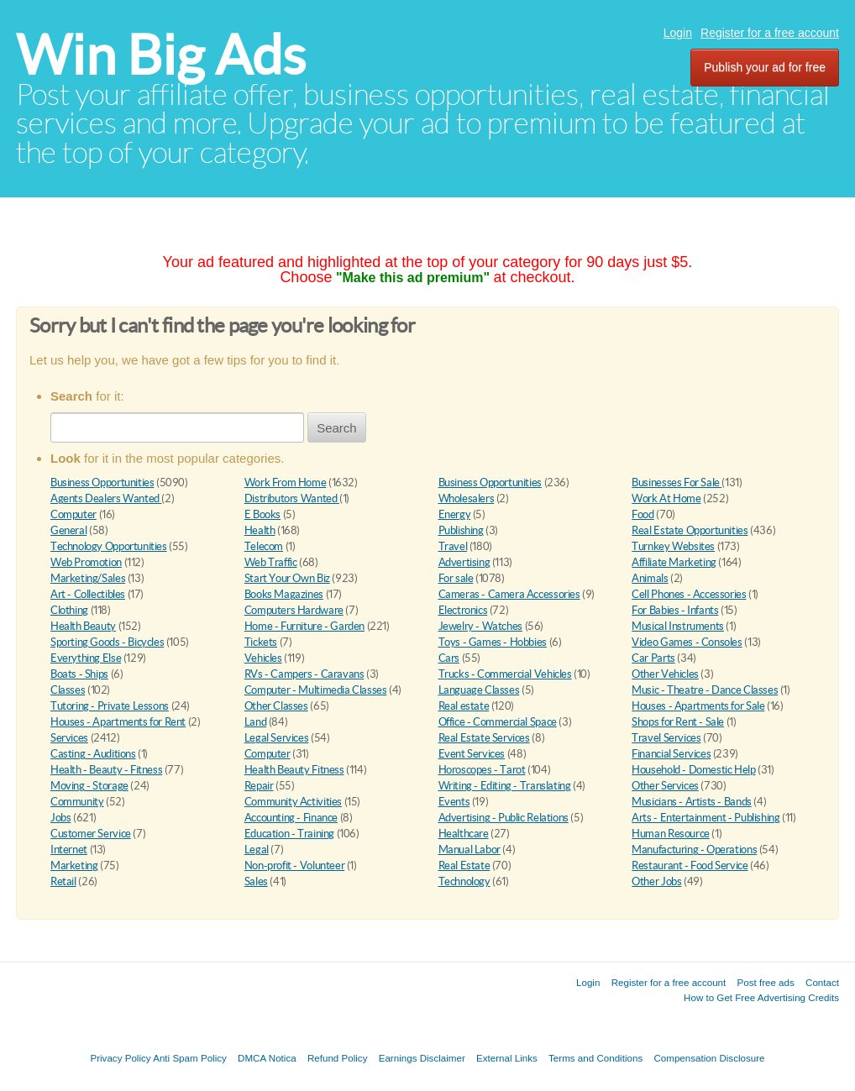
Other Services (665, 785)
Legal (256, 849)
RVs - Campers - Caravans (304, 674)
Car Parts (653, 658)
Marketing (74, 865)
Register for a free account (769, 32)
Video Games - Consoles (687, 642)
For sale (456, 578)
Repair (259, 785)
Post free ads (765, 982)
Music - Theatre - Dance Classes (705, 690)
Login (678, 32)
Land (255, 722)
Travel (453, 546)
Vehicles (263, 658)
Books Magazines (283, 594)
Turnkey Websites (673, 546)
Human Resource (671, 833)
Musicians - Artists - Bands (691, 801)
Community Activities (293, 801)
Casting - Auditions (93, 753)
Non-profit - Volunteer (294, 865)
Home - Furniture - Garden (304, 626)
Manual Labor (469, 849)
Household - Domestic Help (693, 769)
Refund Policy (337, 1057)
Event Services (472, 753)
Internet (68, 849)
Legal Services (276, 738)
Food (642, 514)
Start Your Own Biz (287, 578)
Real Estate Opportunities (689, 530)
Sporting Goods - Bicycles (107, 642)
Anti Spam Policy (190, 1057)
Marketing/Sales (87, 578)
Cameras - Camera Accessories (509, 594)
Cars (448, 658)
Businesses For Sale (676, 482)
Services (69, 738)
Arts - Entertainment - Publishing (705, 817)
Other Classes (276, 706)
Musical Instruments (678, 626)
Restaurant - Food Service (689, 865)
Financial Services (671, 753)
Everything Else (85, 658)
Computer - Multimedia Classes (315, 690)
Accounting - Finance (291, 817)
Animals (650, 578)
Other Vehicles (665, 674)
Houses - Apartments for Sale (698, 706)
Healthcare (463, 833)
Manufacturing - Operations (694, 849)
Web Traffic (270, 562)
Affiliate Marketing (674, 562)
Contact (822, 982)
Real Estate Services (484, 738)
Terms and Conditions (595, 1057)
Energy (454, 514)
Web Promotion (86, 562)
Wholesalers (466, 498)
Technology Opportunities (108, 546)
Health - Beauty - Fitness (106, 769)
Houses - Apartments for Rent (118, 722)
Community (77, 801)
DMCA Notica (267, 1057)
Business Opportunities (102, 482)
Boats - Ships (79, 674)
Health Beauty (83, 626)
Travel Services (666, 738)
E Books (262, 514)
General (68, 530)
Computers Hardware (294, 610)
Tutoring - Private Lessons (109, 706)
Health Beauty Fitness (294, 769)
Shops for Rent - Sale (678, 722)
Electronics (463, 610)
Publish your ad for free (765, 67)
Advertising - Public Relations (503, 817)
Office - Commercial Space (497, 722)
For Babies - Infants (675, 610)
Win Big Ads (161, 55)
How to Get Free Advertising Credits (761, 997)
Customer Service (90, 833)
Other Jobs (656, 881)
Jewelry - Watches (480, 626)
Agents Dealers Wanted (105, 498)
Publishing (461, 530)
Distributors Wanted (291, 498)
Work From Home (285, 482)
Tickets (260, 642)
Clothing (69, 610)
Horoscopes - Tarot (482, 769)
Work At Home (666, 498)
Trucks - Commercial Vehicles (505, 674)
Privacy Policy (120, 1057)
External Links (507, 1057)
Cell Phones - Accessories (689, 594)
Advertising (464, 562)
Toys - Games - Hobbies (492, 642)
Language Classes (479, 690)
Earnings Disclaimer (422, 1057)
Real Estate (464, 865)
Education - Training (289, 833)
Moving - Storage (89, 785)
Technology (464, 881)
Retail (63, 881)
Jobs (60, 817)
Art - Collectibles (87, 594)
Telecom (263, 546)
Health (259, 530)
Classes (67, 690)
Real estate (464, 706)
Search (337, 428)
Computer (73, 514)
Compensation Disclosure (708, 1057)
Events (454, 801)
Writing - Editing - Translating (504, 785)
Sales (256, 881)
